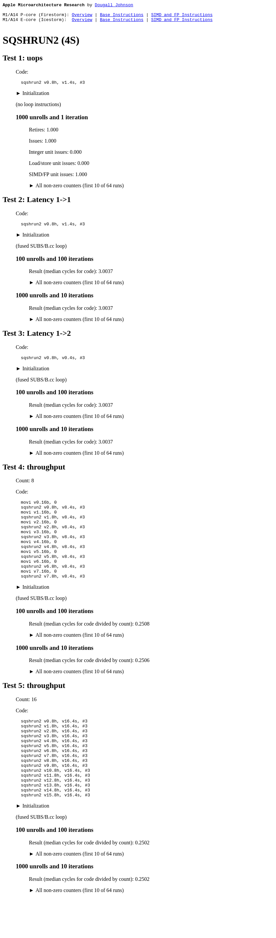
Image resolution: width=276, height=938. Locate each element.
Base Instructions (121, 17)
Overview (82, 17)
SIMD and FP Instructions (181, 17)
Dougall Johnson (114, 6)
